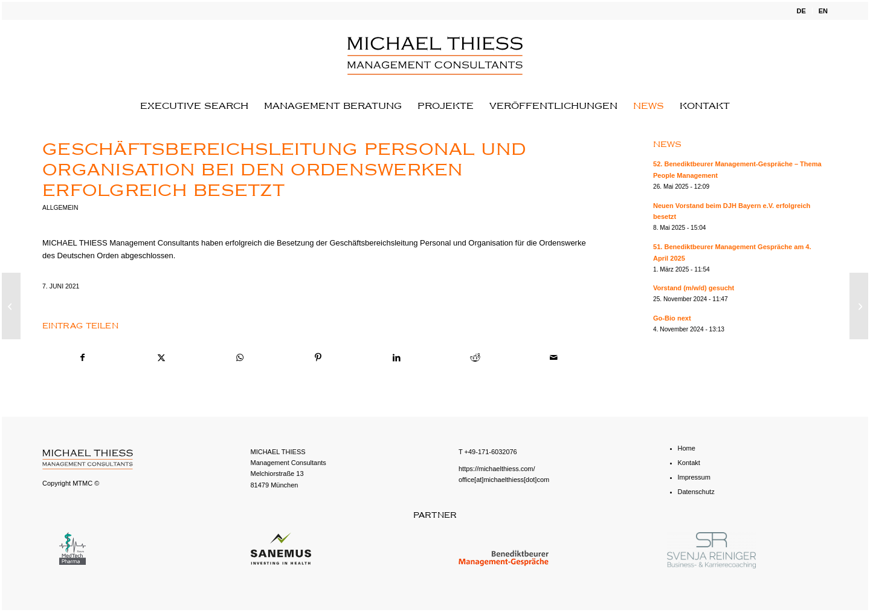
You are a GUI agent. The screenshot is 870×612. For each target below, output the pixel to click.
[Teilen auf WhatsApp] (240, 357)
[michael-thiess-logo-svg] (435, 55)
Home (686, 448)
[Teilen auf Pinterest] (318, 357)
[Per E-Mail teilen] (554, 357)
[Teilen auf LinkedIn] (397, 357)
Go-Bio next (672, 318)
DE (800, 11)
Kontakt (689, 462)
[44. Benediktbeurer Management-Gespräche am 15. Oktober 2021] (858, 306)
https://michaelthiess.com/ (497, 468)
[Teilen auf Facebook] (82, 357)
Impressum (694, 477)
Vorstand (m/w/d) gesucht (693, 287)
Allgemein (60, 207)
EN (823, 11)
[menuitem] (801, 11)
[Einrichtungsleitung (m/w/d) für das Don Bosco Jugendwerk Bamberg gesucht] (11, 306)
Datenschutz (696, 491)
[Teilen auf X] (161, 357)
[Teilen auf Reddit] (475, 357)
